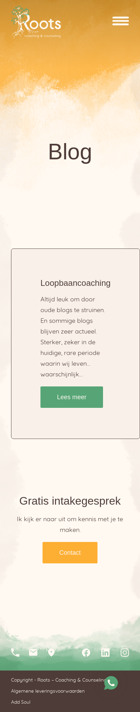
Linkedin (105, 652)
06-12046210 (18, 652)
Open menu (120, 22)
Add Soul (20, 702)
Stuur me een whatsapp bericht (111, 683)
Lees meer (71, 397)
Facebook (86, 652)
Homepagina (36, 22)
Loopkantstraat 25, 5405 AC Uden (54, 652)
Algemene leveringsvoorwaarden (48, 691)
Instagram (125, 652)
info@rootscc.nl (36, 652)
